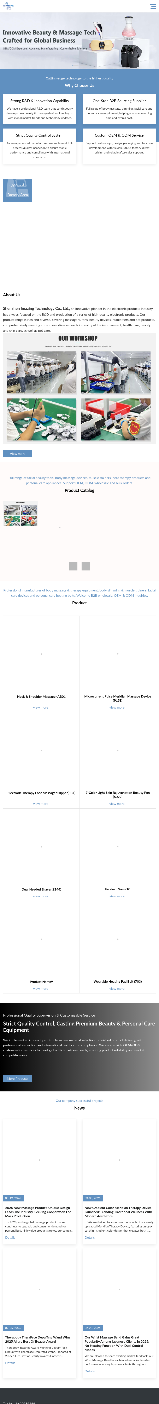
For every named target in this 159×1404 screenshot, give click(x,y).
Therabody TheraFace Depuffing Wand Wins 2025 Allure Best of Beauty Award (37, 1339)
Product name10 (117, 889)
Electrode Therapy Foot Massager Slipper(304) (41, 793)
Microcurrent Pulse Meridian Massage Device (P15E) (117, 698)
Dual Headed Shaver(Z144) (41, 889)
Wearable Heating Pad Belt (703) (118, 981)
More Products (17, 1078)
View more (17, 453)
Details (10, 1237)
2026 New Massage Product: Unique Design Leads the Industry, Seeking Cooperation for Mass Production (38, 1212)
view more (43, 707)
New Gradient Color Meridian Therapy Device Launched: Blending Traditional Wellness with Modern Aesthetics (118, 1212)
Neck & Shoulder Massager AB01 (41, 696)
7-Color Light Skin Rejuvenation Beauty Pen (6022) (118, 794)
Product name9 (41, 981)
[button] (86, 566)
